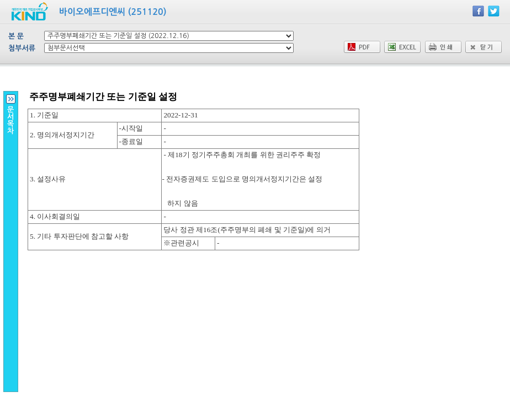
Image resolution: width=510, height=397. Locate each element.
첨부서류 (21, 48)
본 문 (16, 36)
